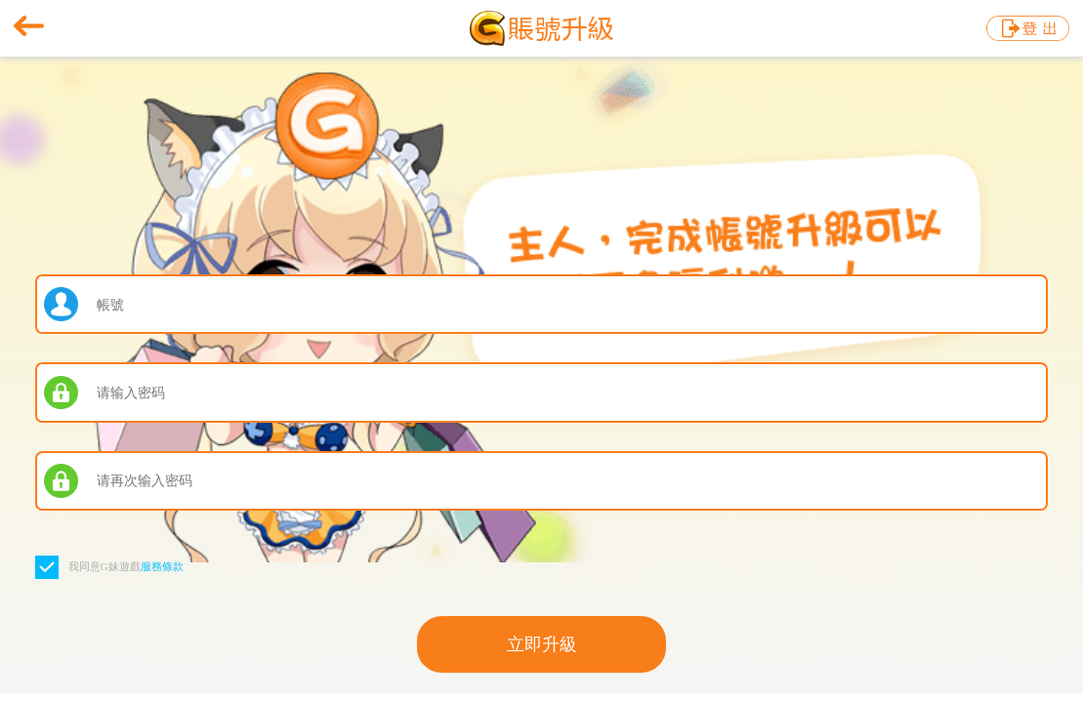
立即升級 (542, 644)
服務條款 (162, 566)
